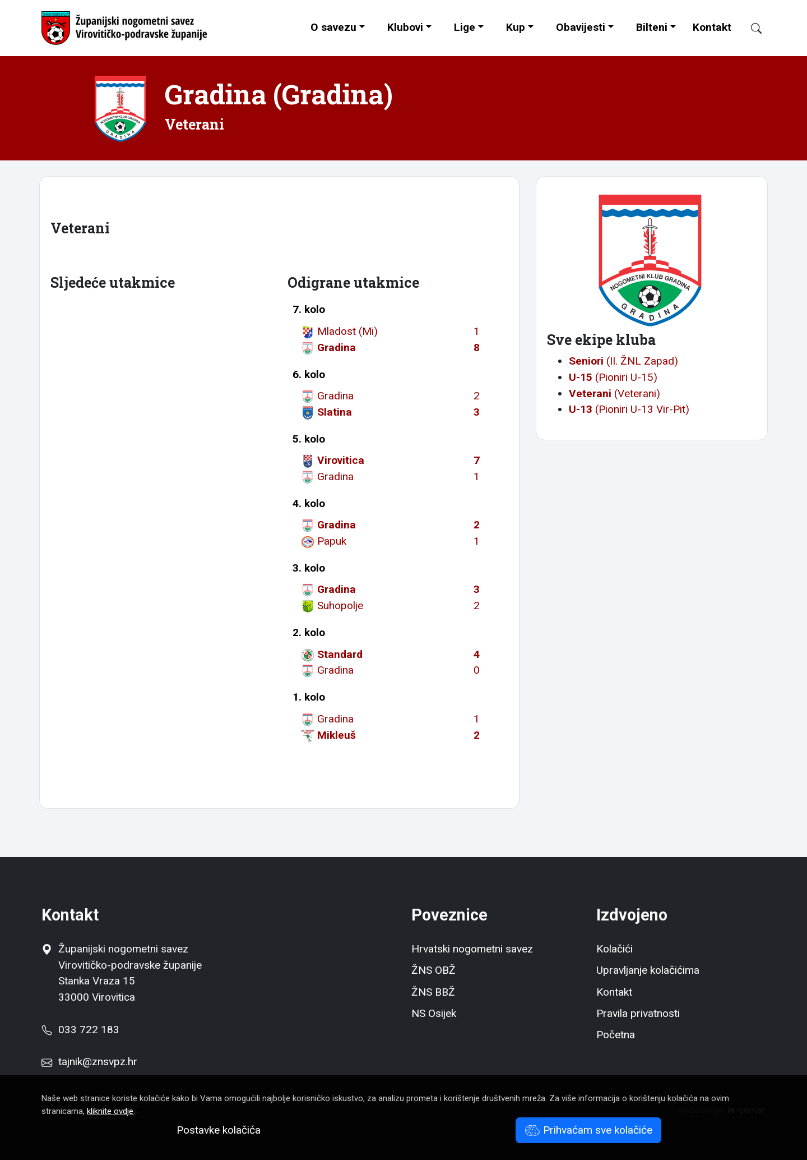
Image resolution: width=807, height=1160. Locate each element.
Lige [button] (464, 27)
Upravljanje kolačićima (647, 970)
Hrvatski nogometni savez (472, 948)
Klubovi (405, 27)
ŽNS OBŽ (433, 970)
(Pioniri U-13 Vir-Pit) (629, 409)
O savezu (333, 27)
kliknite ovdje (110, 1111)
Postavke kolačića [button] (219, 1130)
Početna (615, 1034)
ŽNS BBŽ (433, 992)
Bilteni (651, 27)
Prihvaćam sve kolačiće (589, 1130)
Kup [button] (515, 27)
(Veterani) (614, 393)
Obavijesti (580, 27)
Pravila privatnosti (638, 1013)
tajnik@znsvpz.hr (97, 1061)
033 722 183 (80, 1029)
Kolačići (614, 948)
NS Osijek (433, 1013)
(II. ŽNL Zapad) (623, 361)
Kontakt (712, 27)
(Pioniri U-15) (613, 377)
